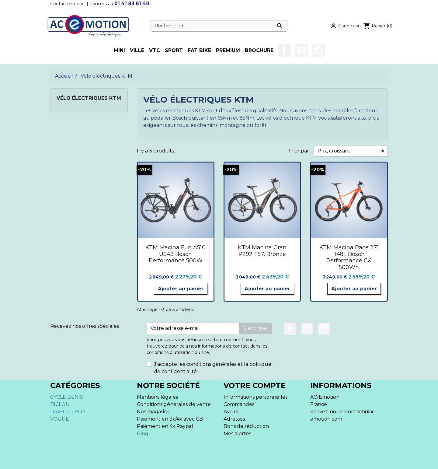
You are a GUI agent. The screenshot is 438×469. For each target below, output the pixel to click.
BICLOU (60, 404)
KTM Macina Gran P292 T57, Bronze (262, 250)
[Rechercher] (219, 26)
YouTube (301, 50)
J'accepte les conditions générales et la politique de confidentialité (212, 367)
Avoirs (231, 412)
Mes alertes (237, 433)
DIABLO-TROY (67, 412)
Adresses (234, 419)
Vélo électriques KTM (89, 98)
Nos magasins (153, 412)
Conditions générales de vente (174, 404)
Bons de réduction (246, 426)
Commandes (239, 404)
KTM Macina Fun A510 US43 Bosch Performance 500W (175, 254)
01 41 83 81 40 (131, 3)
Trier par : (299, 151)
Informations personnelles (255, 397)
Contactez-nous (67, 3)
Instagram (318, 50)
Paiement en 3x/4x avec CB (170, 419)
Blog (142, 433)
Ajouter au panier (180, 289)
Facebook (284, 50)
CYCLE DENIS (66, 397)
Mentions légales (157, 397)
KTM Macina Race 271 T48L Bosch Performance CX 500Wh (349, 257)
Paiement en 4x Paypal (165, 426)
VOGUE (59, 419)
